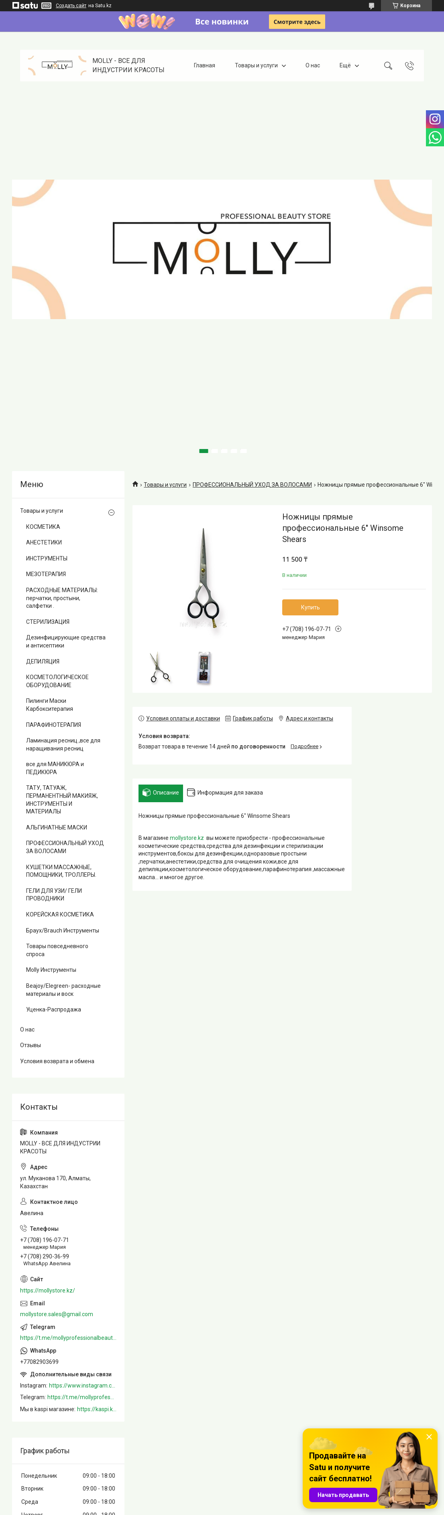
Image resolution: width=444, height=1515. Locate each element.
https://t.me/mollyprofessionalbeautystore (68, 1338)
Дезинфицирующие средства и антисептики (66, 641)
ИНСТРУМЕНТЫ (46, 558)
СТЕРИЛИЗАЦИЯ (47, 622)
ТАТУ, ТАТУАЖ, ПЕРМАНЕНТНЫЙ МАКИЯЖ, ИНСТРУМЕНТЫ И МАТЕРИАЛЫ (62, 800)
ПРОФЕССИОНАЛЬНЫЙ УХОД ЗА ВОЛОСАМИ (252, 484)
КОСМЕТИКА (43, 527)
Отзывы (30, 1045)
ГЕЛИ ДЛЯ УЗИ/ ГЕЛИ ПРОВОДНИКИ (54, 895)
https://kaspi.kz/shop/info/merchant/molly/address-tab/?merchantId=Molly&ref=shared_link (96, 1409)
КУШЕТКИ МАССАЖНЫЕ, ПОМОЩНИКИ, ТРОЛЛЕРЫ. (61, 871)
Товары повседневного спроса (57, 950)
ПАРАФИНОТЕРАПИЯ (53, 725)
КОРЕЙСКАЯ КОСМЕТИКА (60, 914)
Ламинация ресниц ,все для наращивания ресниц (63, 744)
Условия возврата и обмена (57, 1061)
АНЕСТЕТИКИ (44, 542)
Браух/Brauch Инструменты (62, 930)
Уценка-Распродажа (53, 1009)
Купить (310, 607)
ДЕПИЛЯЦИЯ (42, 661)
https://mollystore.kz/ (47, 1290)
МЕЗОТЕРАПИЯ (46, 574)
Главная (204, 65)
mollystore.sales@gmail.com (56, 1314)
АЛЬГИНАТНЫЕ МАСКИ (56, 827)
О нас (313, 65)
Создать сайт (71, 5)
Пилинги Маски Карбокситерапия (49, 705)
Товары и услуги (256, 65)
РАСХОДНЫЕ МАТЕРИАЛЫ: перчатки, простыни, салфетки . (62, 598)
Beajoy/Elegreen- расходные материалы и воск (63, 990)
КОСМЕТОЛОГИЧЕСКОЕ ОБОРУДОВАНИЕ (57, 681)
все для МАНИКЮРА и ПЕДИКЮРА (55, 768)
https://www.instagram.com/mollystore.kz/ (82, 1385)
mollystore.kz (187, 838)
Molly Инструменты (51, 970)
